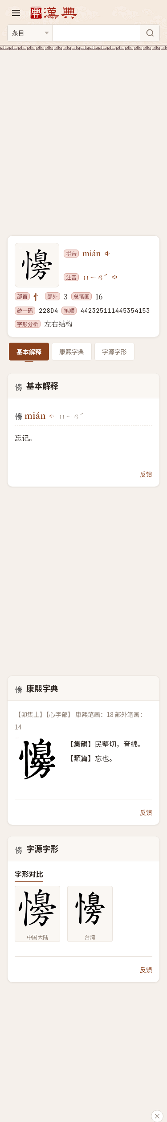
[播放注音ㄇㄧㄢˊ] (115, 277)
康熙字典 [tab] (71, 351)
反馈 (146, 474)
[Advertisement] (83, 137)
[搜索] (149, 33)
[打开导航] (16, 13)
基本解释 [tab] (28, 351)
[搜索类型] (30, 33)
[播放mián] (108, 253)
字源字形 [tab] (114, 351)
